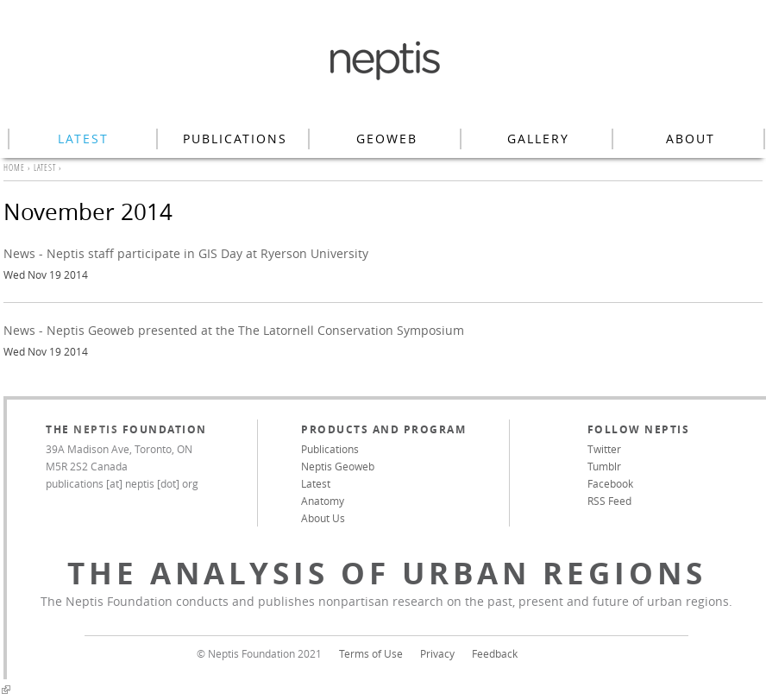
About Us (323, 518)
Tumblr (604, 466)
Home (14, 167)
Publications (235, 138)
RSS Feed (609, 501)
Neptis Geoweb (337, 466)
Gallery (538, 138)
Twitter (604, 449)
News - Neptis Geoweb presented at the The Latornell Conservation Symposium (233, 330)
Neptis (95, 429)
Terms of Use (371, 653)
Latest (83, 138)
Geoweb (387, 138)
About (690, 138)
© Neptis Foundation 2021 (259, 653)
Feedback (495, 653)
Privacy (437, 653)
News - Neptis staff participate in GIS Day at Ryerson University (185, 253)
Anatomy (322, 501)
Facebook (610, 483)
